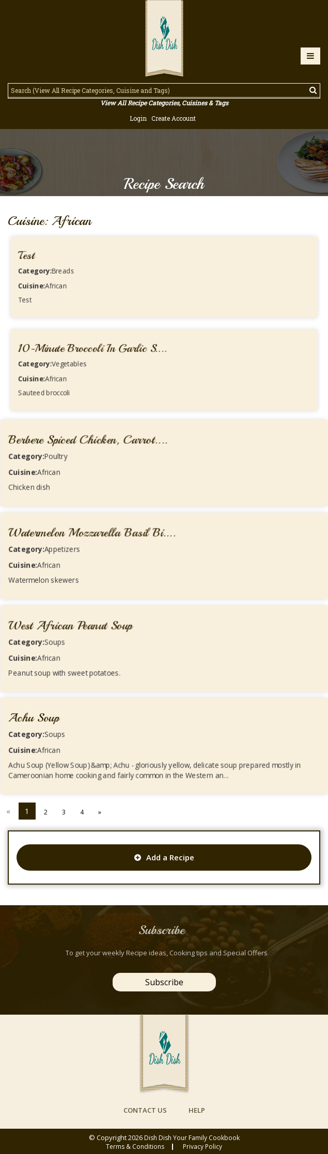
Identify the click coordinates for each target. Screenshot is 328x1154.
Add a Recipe (164, 857)
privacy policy (202, 1147)
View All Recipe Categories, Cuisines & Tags (164, 103)
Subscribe (164, 982)
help (197, 1110)
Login (138, 118)
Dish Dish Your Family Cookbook (192, 1137)
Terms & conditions (135, 1147)
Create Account (173, 118)
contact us (145, 1110)
